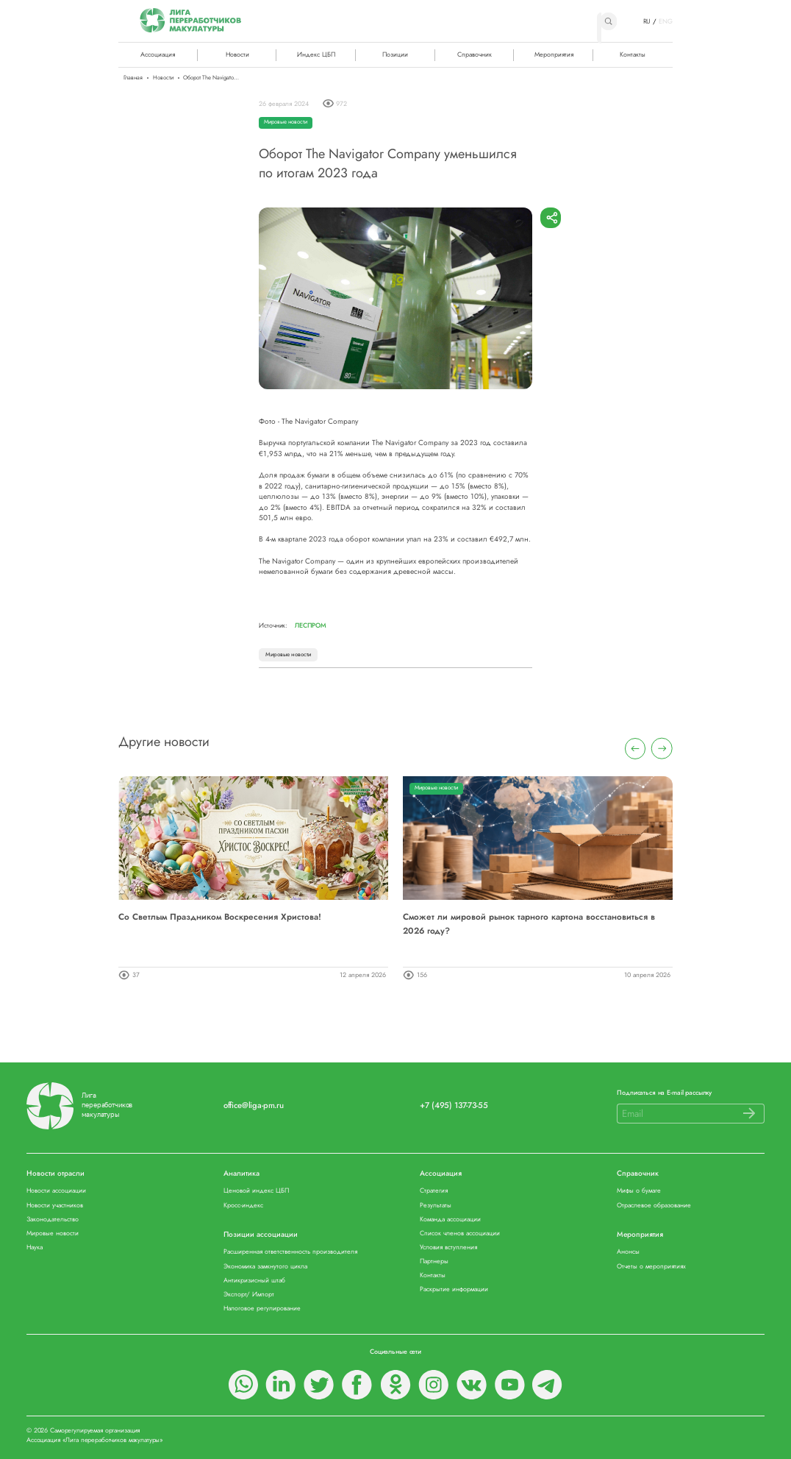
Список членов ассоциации (460, 1233)
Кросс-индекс (243, 1205)
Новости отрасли (55, 1174)
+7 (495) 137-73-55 (453, 1105)
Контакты (632, 54)
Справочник (474, 54)
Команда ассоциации (450, 1219)
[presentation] (635, 748)
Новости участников (54, 1205)
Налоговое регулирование (262, 1308)
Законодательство (52, 1219)
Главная (133, 78)
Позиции (395, 54)
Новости (237, 54)
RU (647, 21)
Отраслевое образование (654, 1205)
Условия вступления (448, 1247)
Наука (34, 1247)
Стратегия (434, 1191)
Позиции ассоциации (260, 1235)
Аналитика (241, 1174)
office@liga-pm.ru (253, 1105)
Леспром (310, 625)
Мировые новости (285, 122)
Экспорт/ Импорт (248, 1295)
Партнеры (434, 1261)
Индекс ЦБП (316, 54)
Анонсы (628, 1252)
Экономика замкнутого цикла (265, 1267)
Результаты (435, 1205)
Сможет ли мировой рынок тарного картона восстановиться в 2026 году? (529, 923)
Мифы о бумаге (639, 1191)
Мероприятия (553, 54)
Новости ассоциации (56, 1191)
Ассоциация (441, 1174)
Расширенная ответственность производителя (290, 1252)
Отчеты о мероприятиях (651, 1267)
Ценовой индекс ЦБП (256, 1191)
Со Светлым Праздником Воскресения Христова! (219, 916)
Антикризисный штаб (254, 1281)
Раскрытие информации (454, 1289)
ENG (666, 21)
